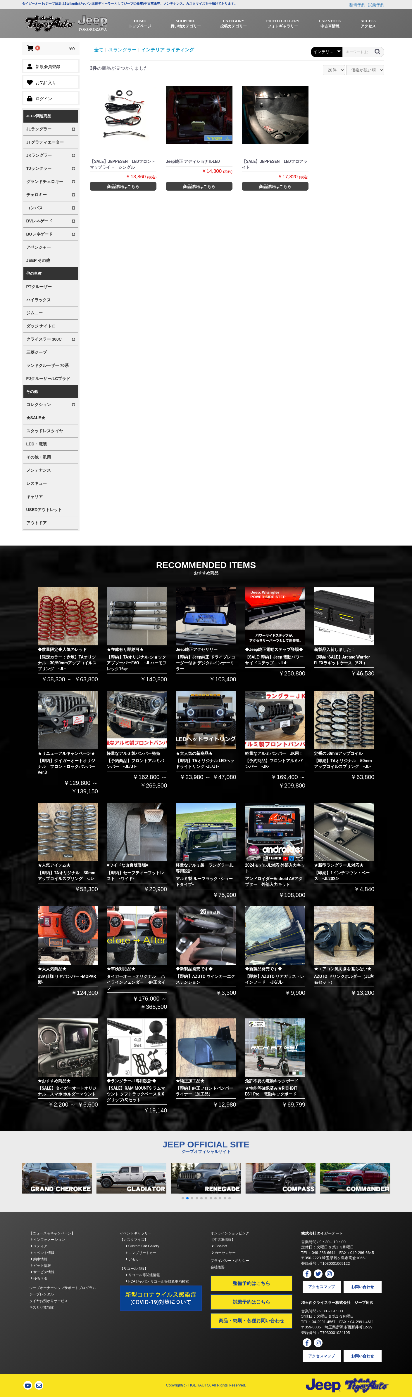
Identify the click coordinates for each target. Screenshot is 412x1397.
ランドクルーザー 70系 (47, 365)
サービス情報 (42, 1272)
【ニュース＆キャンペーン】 (52, 1233)
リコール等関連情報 (143, 1275)
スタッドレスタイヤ (44, 430)
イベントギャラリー (135, 1233)
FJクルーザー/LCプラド (48, 378)
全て (99, 49)
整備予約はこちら (251, 1283)
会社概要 (218, 1267)
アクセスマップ (321, 1287)
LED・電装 (36, 444)
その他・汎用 (38, 457)
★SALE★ (35, 417)
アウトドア (36, 522)
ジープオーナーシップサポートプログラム (62, 1288)
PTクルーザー (39, 286)
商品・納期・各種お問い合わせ (251, 1320)
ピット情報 (41, 1266)
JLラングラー (122, 49)
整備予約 (357, 5)
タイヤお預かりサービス (48, 1301)
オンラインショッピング (230, 1233)
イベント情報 (42, 1253)
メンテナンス (38, 470)
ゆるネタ (39, 1278)
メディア (39, 1246)
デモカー (134, 1259)
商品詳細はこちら (123, 186)
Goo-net (219, 1246)
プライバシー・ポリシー (230, 1261)
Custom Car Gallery (142, 1246)
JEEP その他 (38, 260)
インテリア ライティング (167, 49)
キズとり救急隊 (41, 1307)
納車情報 (39, 1259)
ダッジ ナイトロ (41, 326)
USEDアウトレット (44, 509)
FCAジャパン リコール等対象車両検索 (157, 1281)
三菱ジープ (36, 352)
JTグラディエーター (45, 142)
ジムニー (34, 313)
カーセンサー (224, 1253)
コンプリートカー (141, 1253)
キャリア (34, 496)
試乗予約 (376, 5)
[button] (183, 1198)
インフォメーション (48, 1240)
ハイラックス (38, 299)
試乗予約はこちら (251, 1302)
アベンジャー (38, 247)
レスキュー (36, 483)
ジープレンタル (41, 1294)
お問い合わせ (362, 1287)
